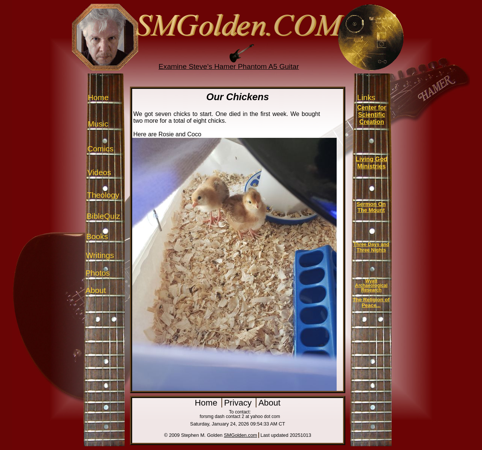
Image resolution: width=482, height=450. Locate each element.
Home (98, 97)
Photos (97, 272)
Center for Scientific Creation (371, 114)
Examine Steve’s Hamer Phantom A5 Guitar (229, 66)
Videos (99, 172)
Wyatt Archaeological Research (371, 285)
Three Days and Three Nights (371, 247)
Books (97, 236)
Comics (100, 148)
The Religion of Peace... (370, 302)
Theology (103, 195)
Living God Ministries (371, 162)
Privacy (239, 402)
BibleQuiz (103, 216)
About (95, 290)
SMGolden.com (240, 435)
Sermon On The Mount (371, 207)
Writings (100, 255)
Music (98, 123)
